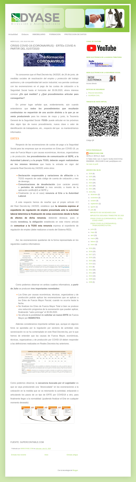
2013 (91, 267)
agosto (93, 207)
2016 (91, 257)
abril (92, 235)
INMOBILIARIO (39, 34)
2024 (91, 180)
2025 (91, 177)
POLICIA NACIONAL (95, 93)
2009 (91, 279)
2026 (91, 174)
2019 (91, 248)
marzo (93, 238)
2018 (91, 251)
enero (93, 245)
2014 (91, 264)
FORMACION (55, 34)
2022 (91, 186)
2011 (91, 273)
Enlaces (25, 34)
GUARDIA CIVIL (94, 95)
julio (92, 210)
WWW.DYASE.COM (27, 448)
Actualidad (13, 34)
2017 (91, 254)
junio (92, 229)
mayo (93, 232)
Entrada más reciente (18, 455)
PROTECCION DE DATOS (75, 34)
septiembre (95, 204)
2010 (91, 276)
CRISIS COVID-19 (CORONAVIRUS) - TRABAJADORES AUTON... (103, 224)
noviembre (94, 198)
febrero (93, 242)
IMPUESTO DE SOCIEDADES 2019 (103, 212)
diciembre (94, 194)
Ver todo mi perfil (92, 164)
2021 (91, 189)
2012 (91, 270)
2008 (91, 282)
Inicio (46, 455)
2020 (91, 192)
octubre (93, 201)
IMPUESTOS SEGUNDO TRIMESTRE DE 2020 (107, 215)
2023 (91, 183)
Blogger (75, 470)
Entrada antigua (72, 455)
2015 (91, 261)
